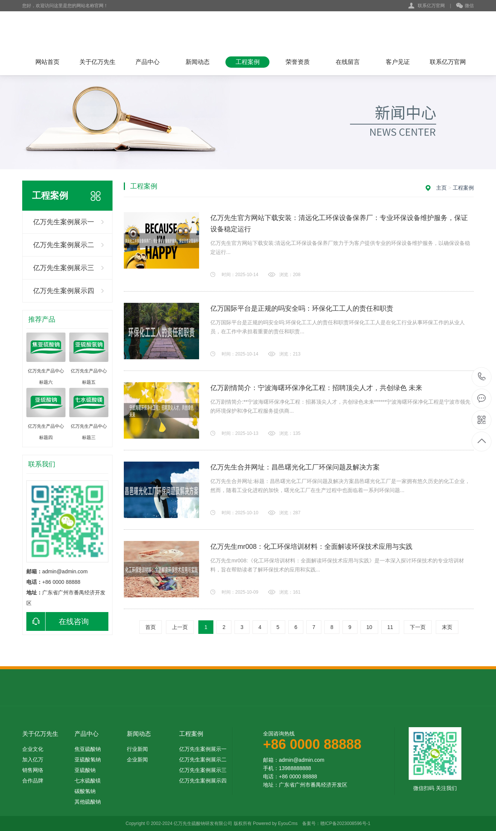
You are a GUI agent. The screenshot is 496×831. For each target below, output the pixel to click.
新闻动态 (198, 62)
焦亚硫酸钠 (88, 749)
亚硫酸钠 (85, 770)
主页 (441, 188)
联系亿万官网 (431, 5)
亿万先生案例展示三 (63, 268)
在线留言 (348, 62)
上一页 (180, 627)
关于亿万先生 (97, 62)
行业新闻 (137, 749)
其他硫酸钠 (88, 801)
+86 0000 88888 (482, 377)
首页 (150, 627)
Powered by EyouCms (275, 823)
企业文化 (32, 749)
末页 (447, 627)
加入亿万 (32, 759)
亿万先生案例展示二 (63, 245)
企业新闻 (137, 759)
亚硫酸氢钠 (88, 759)
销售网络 (32, 770)
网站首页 (47, 62)
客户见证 (398, 62)
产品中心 (147, 62)
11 (390, 627)
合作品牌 (32, 780)
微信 (465, 6)
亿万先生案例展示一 (63, 222)
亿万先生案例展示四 (63, 291)
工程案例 (248, 62)
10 (370, 627)
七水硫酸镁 (88, 780)
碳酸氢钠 (85, 791)
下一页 (418, 627)
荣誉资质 (298, 62)
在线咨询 (57, 621)
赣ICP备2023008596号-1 (345, 823)
